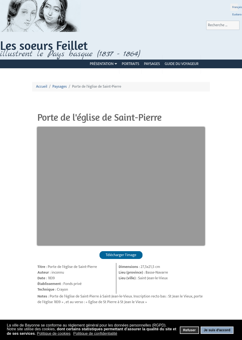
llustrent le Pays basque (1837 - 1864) (71, 54)
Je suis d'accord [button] (217, 330)
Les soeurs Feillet (44, 45)
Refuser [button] (189, 330)
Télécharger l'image (121, 255)
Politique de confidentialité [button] (95, 333)
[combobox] (223, 25)
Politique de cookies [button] (53, 333)
